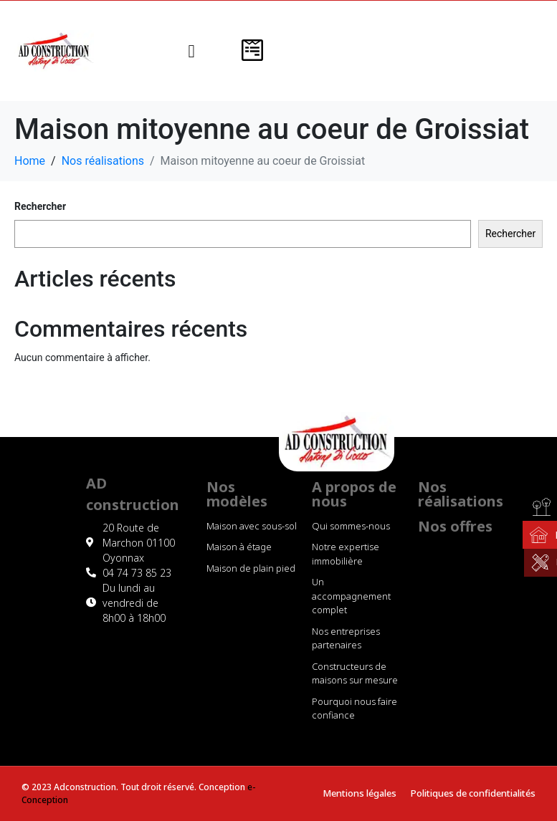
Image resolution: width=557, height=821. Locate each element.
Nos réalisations (460, 494)
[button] (191, 50)
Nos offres (455, 526)
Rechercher (40, 206)
